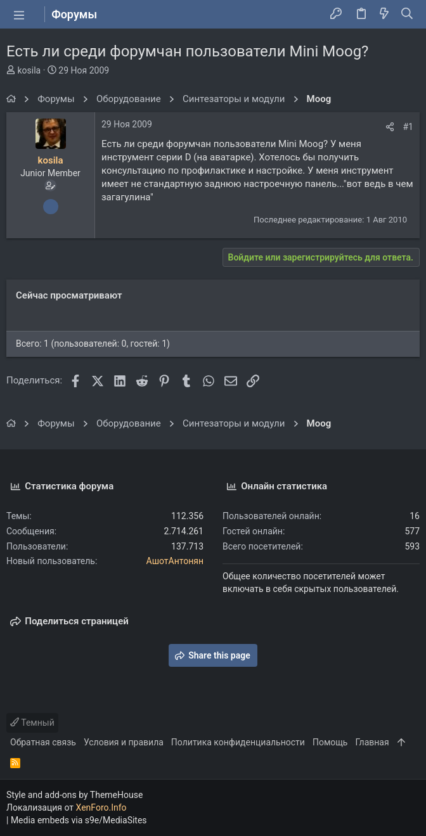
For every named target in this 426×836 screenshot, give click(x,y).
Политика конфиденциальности (238, 742)
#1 (408, 127)
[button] (19, 14)
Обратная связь (43, 742)
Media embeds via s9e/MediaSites (79, 820)
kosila (29, 70)
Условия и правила (124, 742)
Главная (372, 742)
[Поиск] (407, 14)
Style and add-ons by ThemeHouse (74, 795)
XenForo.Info (101, 807)
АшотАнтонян (175, 561)
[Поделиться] (390, 126)
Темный (32, 722)
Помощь (330, 742)
